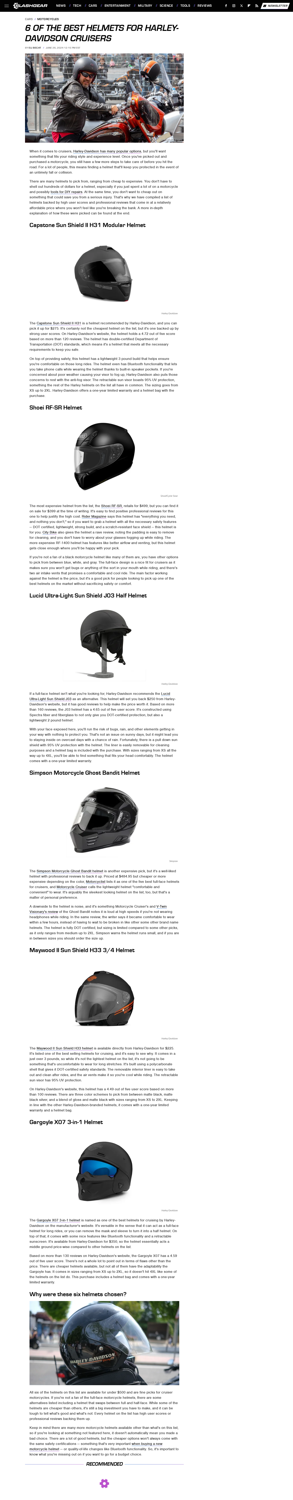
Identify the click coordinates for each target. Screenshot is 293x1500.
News (61, 6)
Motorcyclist (95, 881)
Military (145, 6)
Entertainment (118, 6)
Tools (185, 6)
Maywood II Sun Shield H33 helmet (65, 1048)
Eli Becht (35, 47)
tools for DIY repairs (66, 192)
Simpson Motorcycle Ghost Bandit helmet (70, 871)
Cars (93, 6)
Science (166, 6)
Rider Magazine (94, 516)
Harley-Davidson (169, 313)
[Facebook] (226, 6)
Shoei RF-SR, (112, 506)
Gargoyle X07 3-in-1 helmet (58, 1220)
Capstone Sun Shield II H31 (59, 323)
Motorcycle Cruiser (72, 887)
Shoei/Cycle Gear (169, 496)
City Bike (50, 532)
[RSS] (257, 6)
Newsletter (275, 6)
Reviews (205, 6)
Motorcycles (48, 19)
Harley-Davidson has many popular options (107, 151)
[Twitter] (241, 6)
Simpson (173, 861)
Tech (77, 6)
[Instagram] (234, 6)
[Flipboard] (249, 6)
